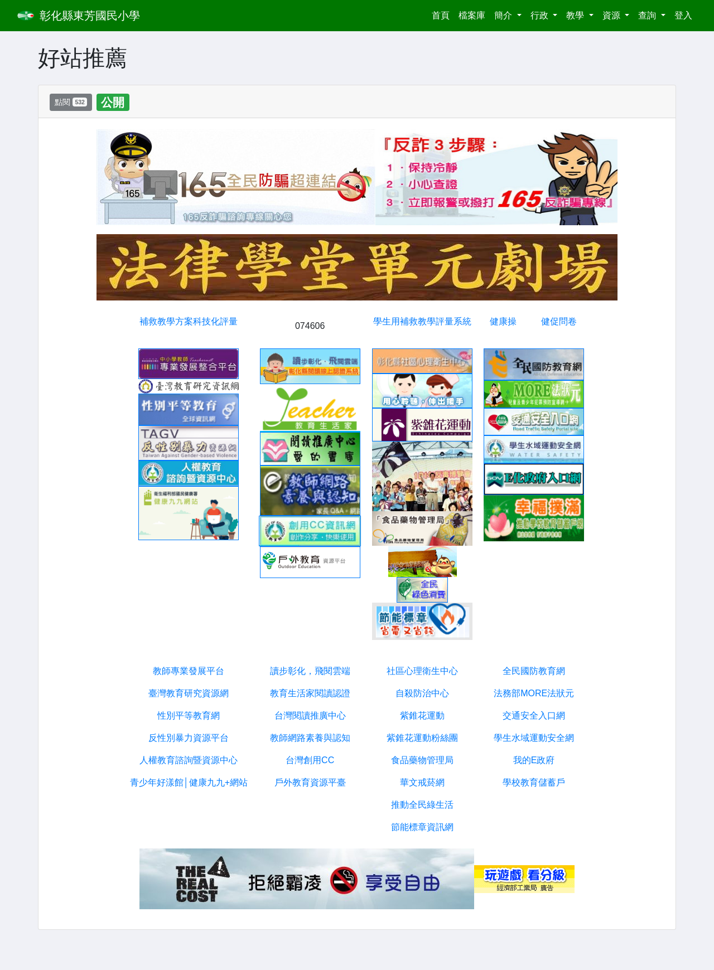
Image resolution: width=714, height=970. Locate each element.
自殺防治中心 (422, 693)
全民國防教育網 (534, 671)
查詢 (648, 15)
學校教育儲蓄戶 (534, 782)
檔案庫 (472, 15)
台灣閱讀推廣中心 (310, 715)
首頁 (443, 14)
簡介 (504, 15)
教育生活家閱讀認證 (310, 693)
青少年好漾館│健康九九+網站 (189, 782)
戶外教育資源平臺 (310, 782)
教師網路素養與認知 (310, 738)
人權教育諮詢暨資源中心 (188, 760)
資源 (612, 15)
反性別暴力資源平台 (188, 738)
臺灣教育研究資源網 (188, 693)
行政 (540, 15)
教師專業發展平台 (188, 671)
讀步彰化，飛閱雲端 (310, 671)
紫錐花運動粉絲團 (422, 738)
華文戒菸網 (422, 782)
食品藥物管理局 (422, 760)
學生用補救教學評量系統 (422, 321)
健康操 (503, 321)
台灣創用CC (310, 760)
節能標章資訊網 (422, 827)
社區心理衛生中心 (422, 671)
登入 (683, 15)
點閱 (71, 102)
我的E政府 (534, 760)
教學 (576, 15)
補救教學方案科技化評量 (188, 321)
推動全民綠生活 (422, 804)
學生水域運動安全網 (534, 738)
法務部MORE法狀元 (534, 693)
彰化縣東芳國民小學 (90, 15)
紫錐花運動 (422, 715)
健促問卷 (559, 321)
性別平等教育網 (188, 715)
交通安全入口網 (534, 715)
